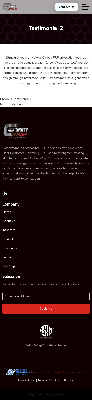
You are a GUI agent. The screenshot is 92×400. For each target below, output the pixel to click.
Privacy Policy (26, 380)
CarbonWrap (61, 372)
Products (8, 239)
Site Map (8, 266)
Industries (9, 230)
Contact (7, 257)
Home (6, 212)
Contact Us (66, 7)
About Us (9, 221)
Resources (9, 248)
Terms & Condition (49, 380)
